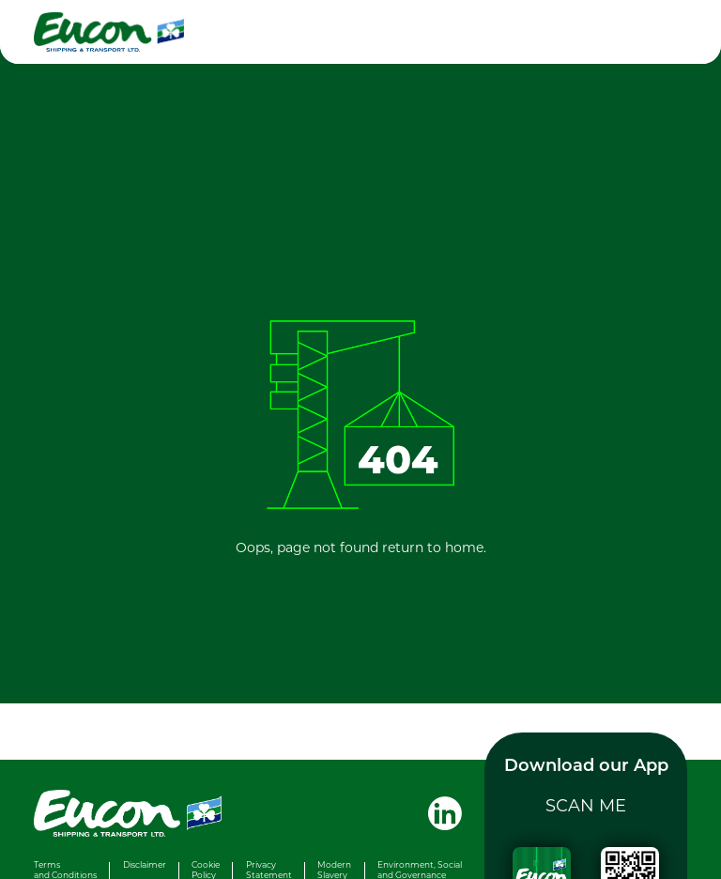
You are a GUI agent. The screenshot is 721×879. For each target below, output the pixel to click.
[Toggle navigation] (664, 32)
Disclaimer (144, 864)
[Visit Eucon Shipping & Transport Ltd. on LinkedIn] (437, 811)
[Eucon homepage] (184, 32)
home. (465, 547)
